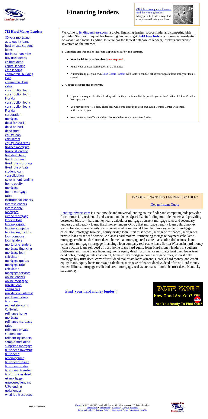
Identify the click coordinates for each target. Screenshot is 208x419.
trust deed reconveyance (14, 356)
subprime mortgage (18, 346)
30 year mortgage (17, 37)
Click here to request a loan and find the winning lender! (154, 10)
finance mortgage (17, 147)
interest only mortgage (13, 210)
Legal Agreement (130, 407)
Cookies (116, 407)
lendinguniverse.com (93, 32)
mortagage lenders (18, 244)
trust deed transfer (18, 370)
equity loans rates (17, 143)
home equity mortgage (14, 186)
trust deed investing (19, 350)
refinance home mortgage (16, 315)
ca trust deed (14, 62)
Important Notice (85, 410)
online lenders (15, 277)
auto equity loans (17, 42)
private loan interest (19, 293)
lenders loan (13, 220)
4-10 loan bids (148, 36)
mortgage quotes (17, 261)
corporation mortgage (13, 117)
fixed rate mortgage (18, 163)
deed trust (12, 131)
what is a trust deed (18, 395)
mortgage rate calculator (15, 267)
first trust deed (15, 159)
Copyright (79, 405)
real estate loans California (16, 307)
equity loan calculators (13, 137)
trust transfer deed (18, 374)
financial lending (16, 151)
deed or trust (14, 127)
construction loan (17, 90)
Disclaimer (105, 407)
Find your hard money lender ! (91, 291)
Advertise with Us (138, 410)
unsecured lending (18, 382)
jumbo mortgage (16, 216)
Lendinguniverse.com (75, 213)
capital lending (15, 66)
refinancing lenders (18, 338)
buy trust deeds (16, 58)
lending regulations (18, 232)
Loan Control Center (113, 73)
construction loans (18, 102)
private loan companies (13, 287)
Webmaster (92, 407)
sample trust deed (17, 342)
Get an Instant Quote (165, 204)
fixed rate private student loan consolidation (17, 171)
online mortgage (16, 281)
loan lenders (13, 240)
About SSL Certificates (37, 406)
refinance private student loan (17, 332)
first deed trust (15, 155)
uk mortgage (14, 378)
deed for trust (14, 123)
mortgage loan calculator (15, 255)
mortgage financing (18, 248)
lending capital (15, 224)
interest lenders (16, 204)
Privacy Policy (102, 410)
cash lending (13, 70)
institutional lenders (19, 200)
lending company (17, 228)
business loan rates (18, 54)
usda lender (13, 390)
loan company (15, 236)
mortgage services (17, 273)
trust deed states (16, 366)
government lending (19, 179)
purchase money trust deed (16, 299)
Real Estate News (120, 410)
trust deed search (17, 362)
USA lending (13, 386)
